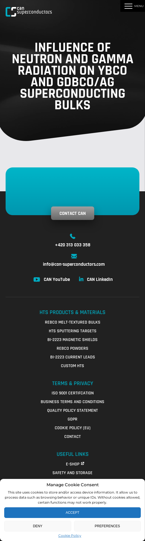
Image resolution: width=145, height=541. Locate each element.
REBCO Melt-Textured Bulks (72, 322)
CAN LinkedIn (100, 279)
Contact (72, 437)
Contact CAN (72, 213)
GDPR (72, 419)
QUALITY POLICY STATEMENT (72, 410)
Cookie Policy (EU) (73, 428)
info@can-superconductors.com (74, 264)
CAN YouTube (57, 279)
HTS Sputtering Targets (72, 331)
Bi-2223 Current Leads (72, 357)
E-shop (72, 464)
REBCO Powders (72, 348)
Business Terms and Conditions (72, 402)
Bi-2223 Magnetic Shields (72, 340)
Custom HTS (72, 366)
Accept (72, 513)
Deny (37, 526)
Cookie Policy (69, 535)
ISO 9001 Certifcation (73, 393)
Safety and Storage (72, 473)
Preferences (107, 526)
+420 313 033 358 (72, 245)
